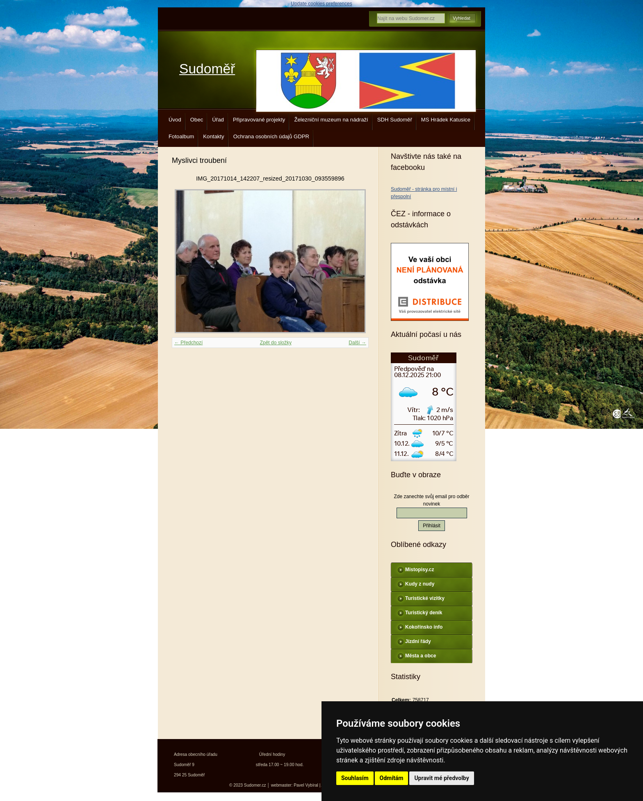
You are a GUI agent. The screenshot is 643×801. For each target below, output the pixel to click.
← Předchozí (188, 343)
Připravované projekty (259, 120)
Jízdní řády (418, 641)
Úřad (218, 120)
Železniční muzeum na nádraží (331, 120)
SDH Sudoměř (394, 120)
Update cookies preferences (321, 4)
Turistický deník (423, 613)
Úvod (175, 120)
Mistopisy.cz (419, 569)
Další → (357, 343)
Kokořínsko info (423, 627)
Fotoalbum (181, 136)
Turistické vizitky (425, 598)
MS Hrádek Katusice (445, 120)
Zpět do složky (276, 343)
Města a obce (420, 656)
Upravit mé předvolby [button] (441, 778)
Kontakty (213, 136)
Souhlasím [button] (355, 778)
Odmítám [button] (392, 778)
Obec (196, 120)
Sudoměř (207, 68)
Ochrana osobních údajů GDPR (271, 136)
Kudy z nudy (419, 584)
